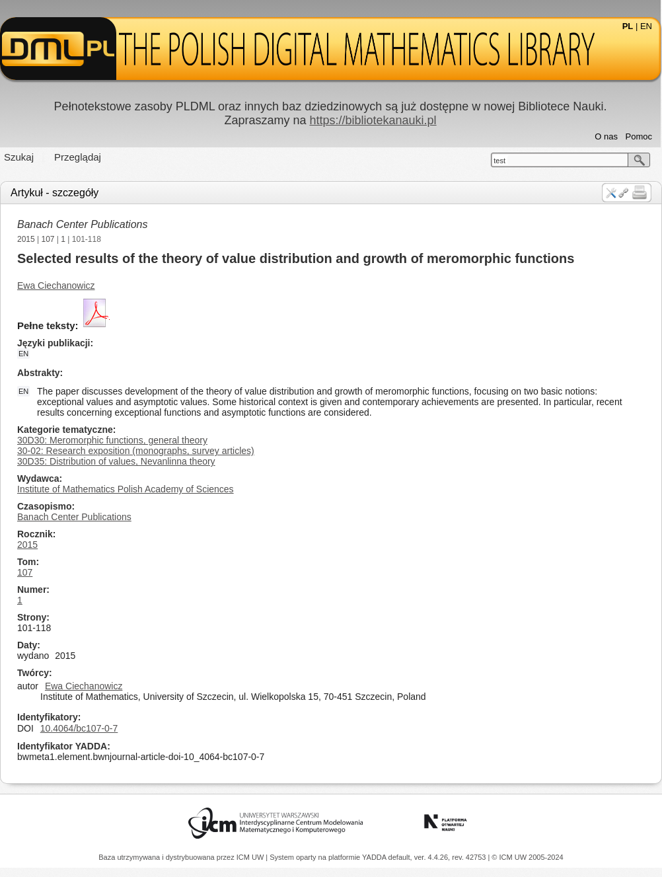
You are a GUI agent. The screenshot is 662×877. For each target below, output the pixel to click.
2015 (26, 239)
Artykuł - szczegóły (54, 192)
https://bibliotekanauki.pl (372, 120)
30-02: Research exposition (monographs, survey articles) (135, 450)
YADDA (375, 857)
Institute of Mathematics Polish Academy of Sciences (125, 489)
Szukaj (19, 157)
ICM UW (251, 857)
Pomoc (639, 136)
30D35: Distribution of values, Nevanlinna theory (116, 461)
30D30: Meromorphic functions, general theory (112, 440)
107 (48, 239)
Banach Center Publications (82, 224)
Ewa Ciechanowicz (56, 285)
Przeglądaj (77, 157)
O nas (606, 136)
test (499, 161)
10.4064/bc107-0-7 (79, 728)
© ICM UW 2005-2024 (527, 857)
